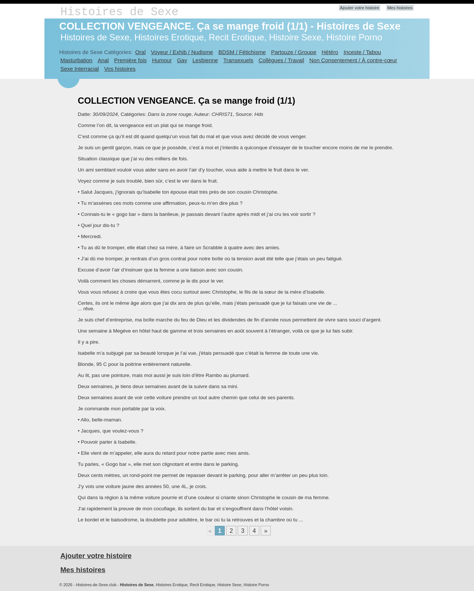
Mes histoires (400, 8)
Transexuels (238, 60)
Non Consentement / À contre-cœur (353, 60)
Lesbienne (205, 60)
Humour (161, 60)
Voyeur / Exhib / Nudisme (182, 52)
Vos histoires (120, 69)
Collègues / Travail (281, 60)
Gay (182, 60)
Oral (140, 52)
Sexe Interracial (79, 69)
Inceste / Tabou (362, 52)
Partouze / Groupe (293, 52)
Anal (103, 60)
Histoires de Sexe (119, 12)
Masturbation (76, 60)
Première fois (130, 60)
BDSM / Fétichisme (242, 52)
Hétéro (330, 52)
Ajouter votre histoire (359, 8)
